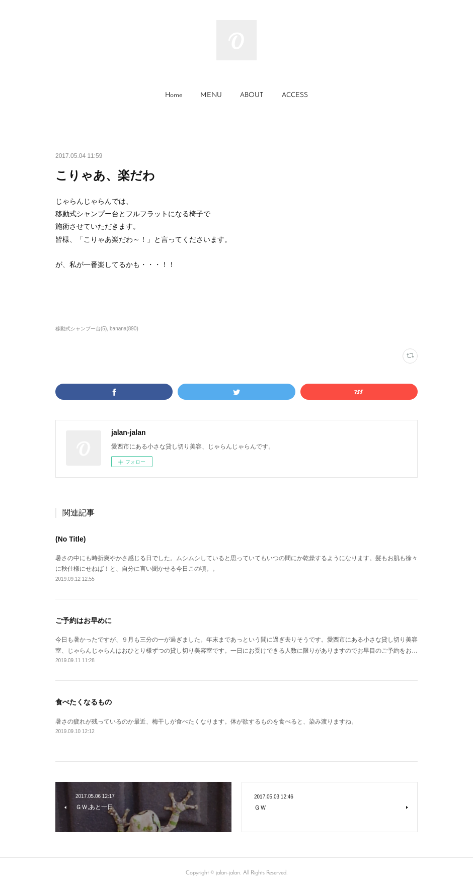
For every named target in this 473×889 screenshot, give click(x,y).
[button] (173, 95)
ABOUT (252, 95)
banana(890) (124, 328)
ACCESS (295, 95)
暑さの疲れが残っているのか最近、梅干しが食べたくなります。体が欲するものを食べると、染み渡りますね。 (206, 721)
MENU (211, 95)
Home (173, 95)
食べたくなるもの (83, 702)
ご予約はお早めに (83, 620)
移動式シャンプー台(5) (81, 328)
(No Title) (70, 539)
